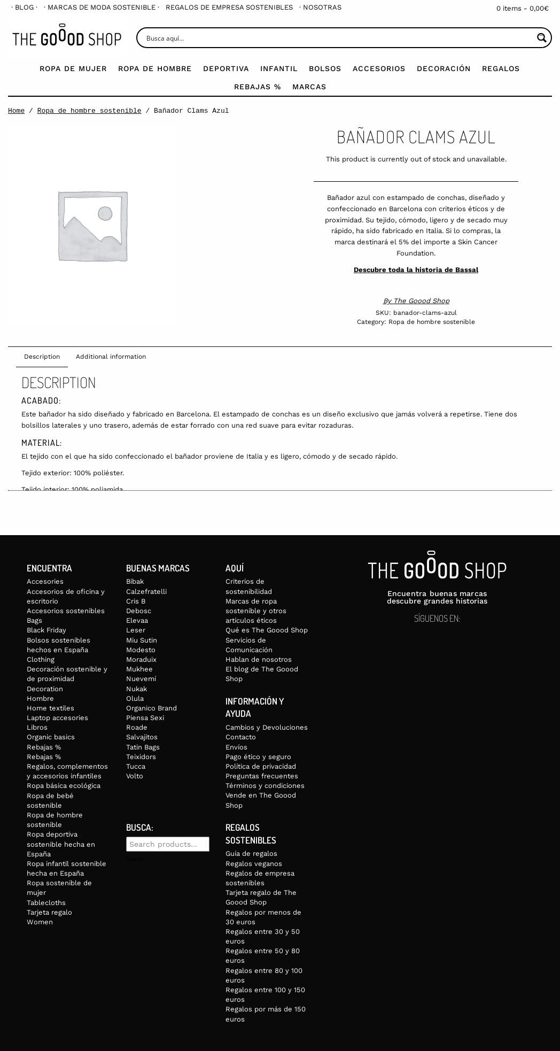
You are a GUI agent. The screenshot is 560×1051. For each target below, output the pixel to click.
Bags (34, 620)
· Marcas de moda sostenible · (101, 7)
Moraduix (141, 659)
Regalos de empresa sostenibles (229, 7)
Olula (135, 698)
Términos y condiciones (265, 786)
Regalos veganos (253, 864)
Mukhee (139, 669)
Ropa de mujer (73, 68)
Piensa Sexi (145, 718)
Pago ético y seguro (258, 757)
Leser (135, 630)
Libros (37, 727)
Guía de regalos (251, 853)
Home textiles (50, 708)
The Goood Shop (421, 301)
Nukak (136, 689)
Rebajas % (257, 86)
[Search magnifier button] (541, 38)
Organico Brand (151, 708)
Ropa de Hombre (155, 68)
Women (40, 922)
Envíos (236, 747)
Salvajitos (142, 737)
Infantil (279, 68)
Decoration (45, 689)
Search (134, 859)
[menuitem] (24, 7)
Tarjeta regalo (49, 912)
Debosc (138, 611)
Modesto (140, 650)
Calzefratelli (146, 592)
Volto (134, 776)
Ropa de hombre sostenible (89, 110)
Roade (136, 727)
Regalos (501, 68)
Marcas (309, 86)
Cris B (135, 601)
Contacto (240, 737)
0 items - (522, 8)
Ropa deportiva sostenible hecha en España (61, 843)
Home (16, 110)
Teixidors (141, 757)
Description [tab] (42, 356)
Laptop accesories (57, 718)
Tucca (135, 766)
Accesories (45, 581)
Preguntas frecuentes (261, 776)
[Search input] (338, 37)
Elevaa (137, 620)
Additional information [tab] (111, 356)
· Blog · (24, 7)
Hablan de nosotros (258, 659)
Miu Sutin (141, 640)
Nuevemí (141, 679)
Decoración (444, 68)
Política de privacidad (260, 766)
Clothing (41, 659)
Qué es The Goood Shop (266, 630)
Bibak (135, 581)
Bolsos (325, 68)
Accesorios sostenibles (66, 611)
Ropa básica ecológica (63, 786)
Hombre (40, 698)
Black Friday (46, 630)
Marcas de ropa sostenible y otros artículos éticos (255, 610)
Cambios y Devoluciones (266, 727)
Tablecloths (46, 903)
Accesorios (379, 68)
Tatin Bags (143, 747)
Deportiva (226, 68)
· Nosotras (320, 7)
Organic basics (51, 737)
